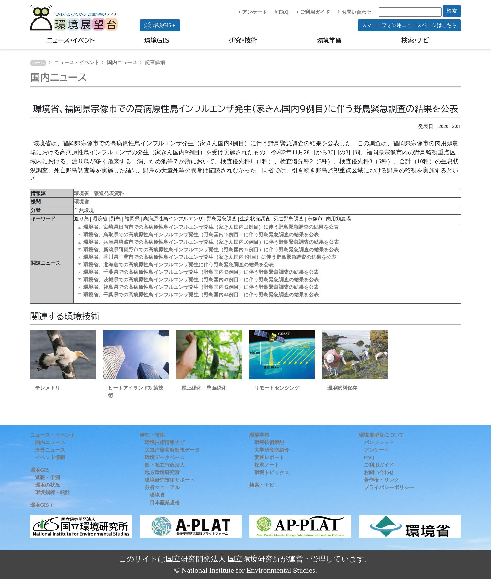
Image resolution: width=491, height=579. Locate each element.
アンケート (252, 12)
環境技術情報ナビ (165, 442)
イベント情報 (50, 457)
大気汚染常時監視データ (172, 450)
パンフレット (379, 442)
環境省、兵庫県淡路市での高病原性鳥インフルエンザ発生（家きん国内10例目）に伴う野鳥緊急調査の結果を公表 (211, 242)
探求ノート (266, 465)
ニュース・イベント (71, 40)
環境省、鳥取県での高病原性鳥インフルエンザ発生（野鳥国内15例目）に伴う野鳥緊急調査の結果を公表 (201, 234)
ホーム (38, 63)
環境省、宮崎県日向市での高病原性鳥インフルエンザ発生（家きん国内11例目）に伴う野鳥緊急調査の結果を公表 (211, 227)
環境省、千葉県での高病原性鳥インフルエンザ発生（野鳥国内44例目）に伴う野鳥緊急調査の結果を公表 (201, 294)
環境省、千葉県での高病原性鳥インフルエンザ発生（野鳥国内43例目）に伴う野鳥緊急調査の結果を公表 (201, 272)
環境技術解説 (269, 442)
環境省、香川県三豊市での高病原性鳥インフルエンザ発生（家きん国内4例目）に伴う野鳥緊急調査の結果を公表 (209, 257)
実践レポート (269, 457)
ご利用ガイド (313, 12)
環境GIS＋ (160, 25)
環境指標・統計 (52, 492)
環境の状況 (47, 485)
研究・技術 (243, 40)
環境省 (81, 201)
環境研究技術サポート (170, 480)
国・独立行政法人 (165, 465)
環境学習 (329, 40)
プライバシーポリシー (389, 487)
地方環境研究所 (162, 472)
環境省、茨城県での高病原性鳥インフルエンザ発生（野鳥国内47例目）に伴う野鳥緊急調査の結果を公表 (201, 279)
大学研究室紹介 (271, 450)
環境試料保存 (342, 388)
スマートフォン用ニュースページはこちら (409, 25)
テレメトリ (47, 388)
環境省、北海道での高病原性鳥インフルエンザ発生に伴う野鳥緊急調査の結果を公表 (178, 264)
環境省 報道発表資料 (99, 193)
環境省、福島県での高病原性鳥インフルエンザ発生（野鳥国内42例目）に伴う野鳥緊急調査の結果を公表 (201, 287)
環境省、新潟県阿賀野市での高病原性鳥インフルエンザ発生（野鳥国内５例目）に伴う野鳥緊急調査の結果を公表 (211, 249)
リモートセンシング (276, 388)
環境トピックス (271, 472)
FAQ (282, 12)
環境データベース (165, 457)
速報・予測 (47, 477)
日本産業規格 (165, 502)
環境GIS (157, 40)
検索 (452, 10)
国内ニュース (122, 62)
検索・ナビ (415, 40)
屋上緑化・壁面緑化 (203, 388)
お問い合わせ (354, 12)
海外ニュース (50, 450)
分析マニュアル (162, 487)
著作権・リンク (381, 480)
